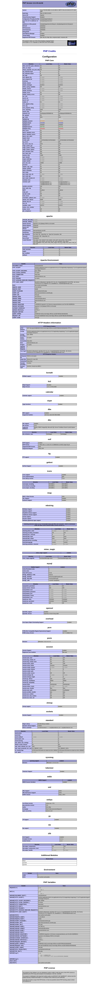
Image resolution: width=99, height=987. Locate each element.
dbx (49, 420)
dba (49, 409)
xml (49, 787)
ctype (49, 401)
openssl (49, 608)
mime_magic (49, 549)
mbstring (49, 505)
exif (49, 439)
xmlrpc (50, 800)
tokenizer (50, 768)
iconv (49, 471)
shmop (50, 703)
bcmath (49, 373)
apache (49, 216)
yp (49, 816)
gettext (50, 462)
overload (49, 619)
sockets (49, 712)
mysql (49, 564)
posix (49, 638)
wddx (49, 777)
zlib (49, 833)
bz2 (49, 381)
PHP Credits (49, 51)
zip (49, 825)
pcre (49, 628)
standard (49, 720)
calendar (49, 392)
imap (49, 493)
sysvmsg (49, 757)
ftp (49, 454)
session (49, 647)
